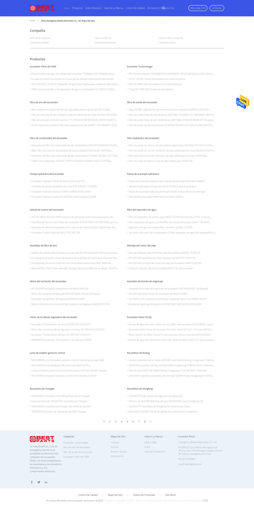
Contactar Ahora (167, 42)
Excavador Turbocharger (140, 66)
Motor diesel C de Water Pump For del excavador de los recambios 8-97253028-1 (170, 334)
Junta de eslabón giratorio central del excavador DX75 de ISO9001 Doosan (69, 370)
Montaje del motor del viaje (141, 245)
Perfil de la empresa (40, 38)
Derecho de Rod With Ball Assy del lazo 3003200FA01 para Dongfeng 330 (166, 401)
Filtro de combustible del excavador (48, 138)
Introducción (117, 456)
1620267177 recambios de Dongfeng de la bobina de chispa (159, 406)
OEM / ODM (150, 442)
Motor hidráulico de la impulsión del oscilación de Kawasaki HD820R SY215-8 (70, 304)
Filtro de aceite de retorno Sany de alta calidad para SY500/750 (161, 160)
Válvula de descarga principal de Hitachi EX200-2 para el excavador (162, 186)
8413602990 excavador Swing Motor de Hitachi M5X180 (59, 288)
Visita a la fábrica (103, 38)
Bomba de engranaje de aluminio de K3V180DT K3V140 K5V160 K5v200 (165, 304)
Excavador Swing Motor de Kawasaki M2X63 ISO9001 (58, 298)
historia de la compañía (171, 38)
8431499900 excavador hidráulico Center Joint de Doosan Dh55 (63, 375)
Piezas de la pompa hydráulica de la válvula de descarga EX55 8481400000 (166, 181)
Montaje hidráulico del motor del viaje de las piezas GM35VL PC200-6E (164, 252)
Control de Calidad (39, 42)
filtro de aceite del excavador (142, 102)
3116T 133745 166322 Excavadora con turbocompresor (157, 79)
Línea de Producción (154, 451)
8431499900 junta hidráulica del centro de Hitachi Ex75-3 (60, 365)
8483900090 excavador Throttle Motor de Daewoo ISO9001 (61, 339)
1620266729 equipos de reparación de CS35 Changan (59, 411)
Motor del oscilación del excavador (48, 281)
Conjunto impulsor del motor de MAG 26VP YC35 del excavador (161, 268)
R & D (147, 447)
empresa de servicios (105, 42)
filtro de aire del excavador (44, 102)
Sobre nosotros (93, 8)
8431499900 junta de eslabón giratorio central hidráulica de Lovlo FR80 (67, 360)
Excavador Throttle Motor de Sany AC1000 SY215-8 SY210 (60, 334)
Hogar (67, 8)
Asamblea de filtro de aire (43, 245)
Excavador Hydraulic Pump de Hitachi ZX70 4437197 (58, 181)
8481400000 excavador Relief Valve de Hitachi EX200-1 (156, 196)
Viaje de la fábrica (113, 8)
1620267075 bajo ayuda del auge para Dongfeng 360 (156, 396)
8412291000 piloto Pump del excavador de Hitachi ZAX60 (158, 293)
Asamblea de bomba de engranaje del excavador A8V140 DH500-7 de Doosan (168, 288)
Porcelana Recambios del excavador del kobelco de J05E (74, 500)
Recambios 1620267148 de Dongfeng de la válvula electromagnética (163, 411)
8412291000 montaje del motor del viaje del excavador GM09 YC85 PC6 (165, 263)
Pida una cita (198, 8)
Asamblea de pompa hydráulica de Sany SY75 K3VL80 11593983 (64, 186)
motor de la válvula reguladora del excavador (53, 317)
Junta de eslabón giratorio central (47, 352)
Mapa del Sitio (115, 495)
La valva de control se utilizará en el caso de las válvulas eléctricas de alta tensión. (72, 79)
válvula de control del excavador (47, 209)
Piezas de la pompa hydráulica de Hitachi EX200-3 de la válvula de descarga (167, 191)
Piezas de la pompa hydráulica (143, 173)
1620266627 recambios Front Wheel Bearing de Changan (60, 396)
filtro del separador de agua (141, 209)
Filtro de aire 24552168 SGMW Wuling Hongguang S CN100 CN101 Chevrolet (168, 370)
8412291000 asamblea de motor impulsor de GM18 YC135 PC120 (162, 257)
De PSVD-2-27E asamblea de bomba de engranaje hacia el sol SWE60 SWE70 (168, 298)
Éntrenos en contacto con (160, 8)
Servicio (115, 447)
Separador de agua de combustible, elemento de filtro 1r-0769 (160, 227)
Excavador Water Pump (139, 317)
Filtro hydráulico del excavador (143, 138)
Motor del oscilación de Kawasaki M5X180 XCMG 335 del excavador (65, 293)
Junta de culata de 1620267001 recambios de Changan (59, 401)
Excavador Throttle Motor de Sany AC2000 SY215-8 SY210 (60, 324)
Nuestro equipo (119, 451)
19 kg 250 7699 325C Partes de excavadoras (151, 89)
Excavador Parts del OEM (43, 66)
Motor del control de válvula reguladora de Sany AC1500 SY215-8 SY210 (67, 329)
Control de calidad (135, 8)
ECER (205, 500)
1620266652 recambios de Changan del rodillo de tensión (61, 406)
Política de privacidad (144, 495)
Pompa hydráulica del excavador (47, 173)
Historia (115, 442)
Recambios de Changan (42, 388)
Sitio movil (170, 495)
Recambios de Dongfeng (140, 388)
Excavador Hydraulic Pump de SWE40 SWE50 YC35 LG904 (60, 191)
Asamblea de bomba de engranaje (145, 281)
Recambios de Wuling (138, 352)
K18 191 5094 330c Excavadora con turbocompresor (155, 84)
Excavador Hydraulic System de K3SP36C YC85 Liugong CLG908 (63, 196)
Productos (77, 8)
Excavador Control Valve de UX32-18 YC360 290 (55, 232)
